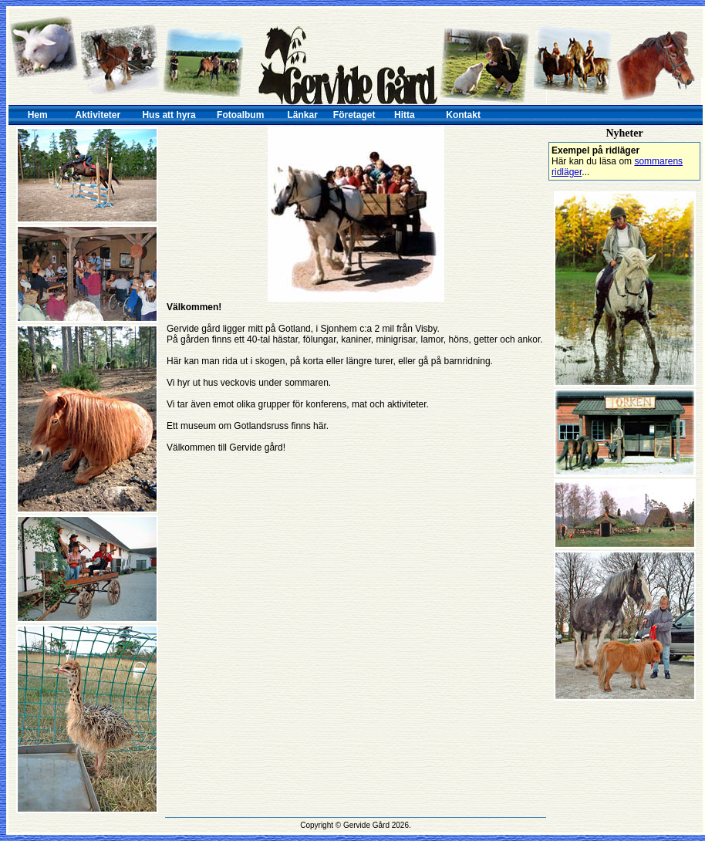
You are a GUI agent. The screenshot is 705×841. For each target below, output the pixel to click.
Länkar (303, 115)
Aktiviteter (98, 115)
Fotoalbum (240, 115)
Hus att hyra (168, 115)
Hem (38, 115)
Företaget (354, 115)
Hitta (404, 115)
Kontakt (463, 115)
